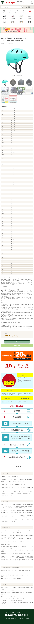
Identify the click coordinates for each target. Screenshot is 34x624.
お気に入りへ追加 (17, 342)
